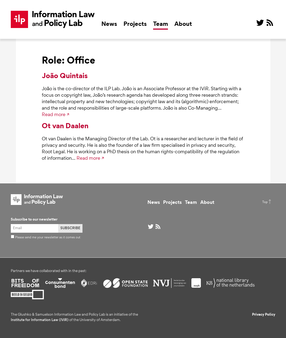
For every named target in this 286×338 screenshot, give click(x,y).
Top (265, 202)
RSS (270, 22)
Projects (135, 24)
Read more (54, 115)
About (183, 24)
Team (160, 24)
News (109, 24)
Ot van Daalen (65, 126)
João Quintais (65, 76)
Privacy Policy (263, 314)
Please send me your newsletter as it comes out (45, 237)
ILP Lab (53, 19)
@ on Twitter (260, 22)
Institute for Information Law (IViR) (39, 320)
